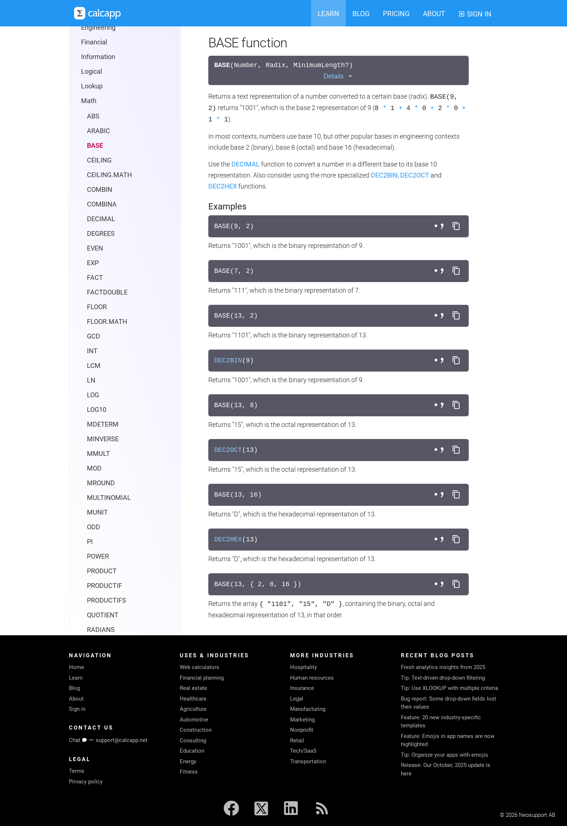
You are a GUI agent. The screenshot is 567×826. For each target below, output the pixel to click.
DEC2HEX (222, 186)
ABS (93, 116)
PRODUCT (102, 571)
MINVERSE (103, 439)
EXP (93, 263)
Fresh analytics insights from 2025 (443, 667)
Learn (76, 678)
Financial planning (202, 678)
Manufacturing (307, 709)
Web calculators (199, 667)
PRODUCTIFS (106, 600)
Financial (94, 42)
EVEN (95, 248)
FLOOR (97, 307)
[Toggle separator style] (440, 226)
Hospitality (303, 667)
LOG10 (96, 409)
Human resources (312, 678)
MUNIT (97, 512)
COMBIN (99, 189)
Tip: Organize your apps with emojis (444, 755)
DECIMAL (101, 219)
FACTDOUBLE (107, 292)
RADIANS (101, 629)
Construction (196, 730)
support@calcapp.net (121, 740)
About (76, 698)
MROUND (101, 483)
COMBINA (102, 204)
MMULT (98, 453)
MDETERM (102, 424)
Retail (297, 740)
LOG (93, 395)
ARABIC (98, 131)
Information (98, 57)
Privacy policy (86, 781)
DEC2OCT (414, 175)
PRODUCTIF (104, 585)
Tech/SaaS (303, 751)
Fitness (189, 771)
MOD (94, 468)
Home (76, 667)
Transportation (308, 761)
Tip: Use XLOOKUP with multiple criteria (449, 688)
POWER (98, 556)
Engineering (98, 27)
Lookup (92, 86)
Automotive (194, 719)
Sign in (77, 709)
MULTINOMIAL (109, 497)
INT (92, 351)
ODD (93, 527)
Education (192, 751)
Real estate (193, 688)
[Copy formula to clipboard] (456, 226)
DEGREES (101, 233)
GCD (93, 336)
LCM (93, 365)
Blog (74, 688)
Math (88, 101)
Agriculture (193, 709)
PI (90, 541)
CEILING (99, 160)
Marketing (302, 719)
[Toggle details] (338, 76)
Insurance (302, 688)
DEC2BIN (384, 175)
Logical (91, 71)
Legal (296, 698)
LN (91, 380)
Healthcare (193, 698)
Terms (76, 771)
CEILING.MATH (109, 175)
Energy (188, 761)
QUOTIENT (102, 615)
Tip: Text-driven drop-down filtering (443, 678)
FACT (95, 277)
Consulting (193, 740)
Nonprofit (301, 730)
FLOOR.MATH (107, 321)
